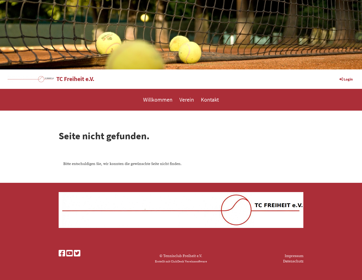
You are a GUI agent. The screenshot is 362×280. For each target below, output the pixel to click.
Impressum (294, 256)
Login (346, 79)
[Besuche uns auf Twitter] (77, 253)
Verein (186, 99)
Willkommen (157, 99)
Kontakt (210, 99)
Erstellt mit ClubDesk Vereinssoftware (181, 261)
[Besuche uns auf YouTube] (69, 253)
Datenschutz (293, 261)
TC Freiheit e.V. (75, 79)
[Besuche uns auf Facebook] (62, 253)
